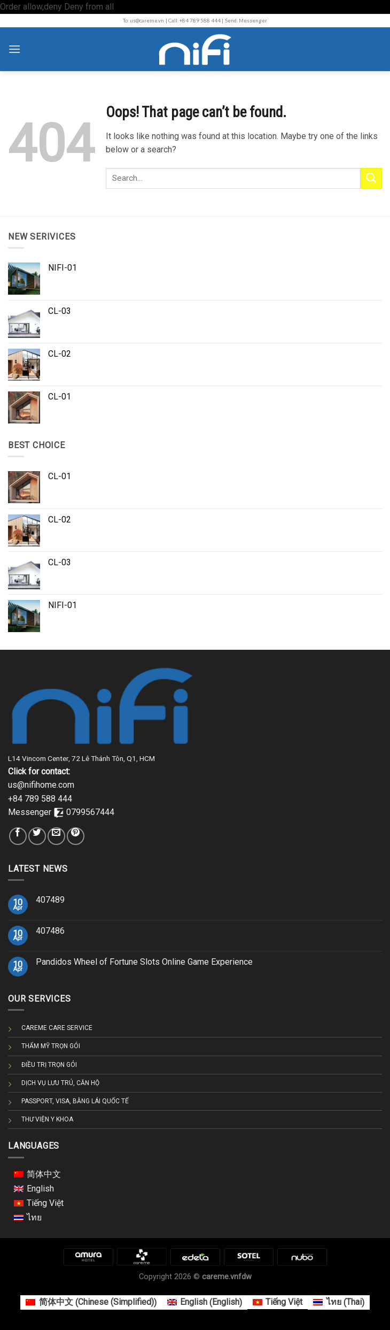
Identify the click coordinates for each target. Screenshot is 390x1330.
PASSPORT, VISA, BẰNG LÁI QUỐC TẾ (75, 1101)
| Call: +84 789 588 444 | (194, 21)
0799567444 (90, 812)
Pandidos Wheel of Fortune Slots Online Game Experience (144, 962)
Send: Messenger (246, 21)
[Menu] (14, 49)
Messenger (30, 812)
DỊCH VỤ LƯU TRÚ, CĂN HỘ (60, 1083)
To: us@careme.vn (143, 21)
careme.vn (220, 1276)
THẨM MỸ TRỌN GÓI (50, 1046)
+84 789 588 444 (40, 799)
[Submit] (371, 178)
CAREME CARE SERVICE (56, 1028)
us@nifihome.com (41, 785)
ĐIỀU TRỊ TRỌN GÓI (49, 1064)
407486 (50, 931)
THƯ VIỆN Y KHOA (47, 1119)
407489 (50, 900)
